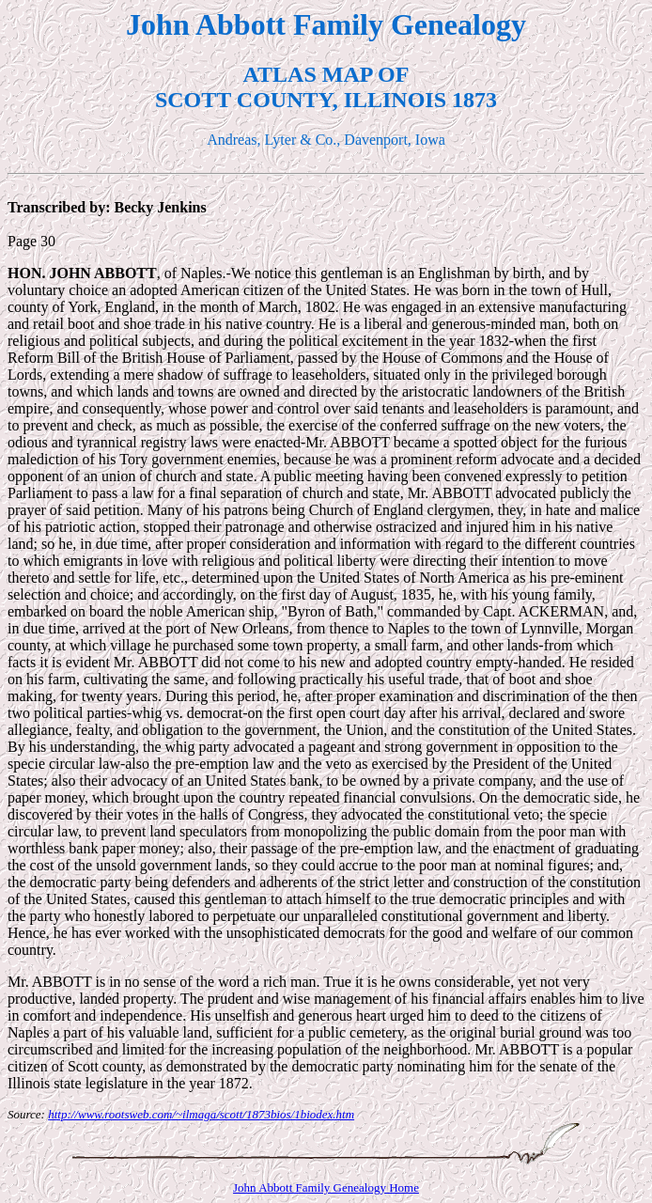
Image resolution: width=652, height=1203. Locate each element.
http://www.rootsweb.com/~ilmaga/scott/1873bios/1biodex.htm (201, 1114)
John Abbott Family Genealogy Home (326, 1187)
